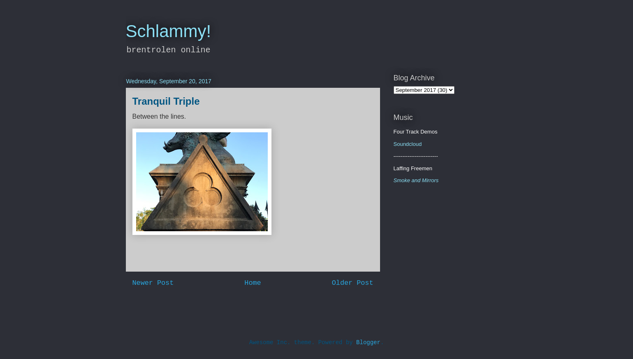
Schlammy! (168, 31)
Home (252, 283)
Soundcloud (408, 144)
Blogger (368, 342)
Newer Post (153, 283)
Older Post (352, 283)
